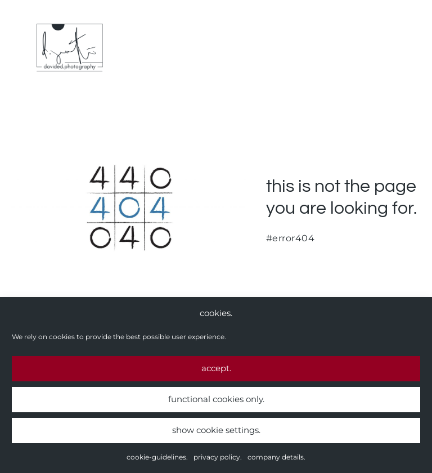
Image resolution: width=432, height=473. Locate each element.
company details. (276, 457)
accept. (216, 368)
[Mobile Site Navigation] (416, 48)
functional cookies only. (216, 399)
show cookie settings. (216, 430)
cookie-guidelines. (157, 457)
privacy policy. (218, 457)
